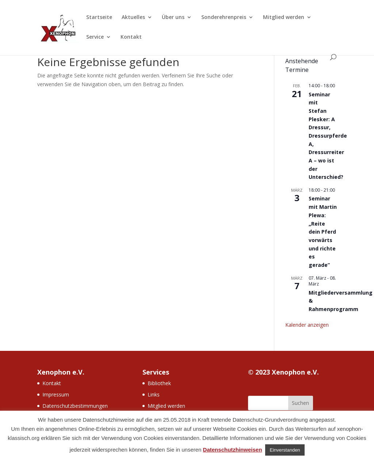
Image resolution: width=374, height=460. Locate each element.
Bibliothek (159, 383)
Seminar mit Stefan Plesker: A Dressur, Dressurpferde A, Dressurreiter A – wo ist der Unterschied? (328, 136)
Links (154, 394)
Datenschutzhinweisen (232, 449)
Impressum (55, 394)
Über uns (173, 17)
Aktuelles (133, 17)
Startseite (99, 17)
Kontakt (131, 37)
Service (95, 37)
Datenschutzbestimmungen (75, 405)
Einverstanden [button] (285, 450)
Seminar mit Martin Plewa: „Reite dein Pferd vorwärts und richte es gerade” (323, 231)
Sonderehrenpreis (223, 17)
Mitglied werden (283, 17)
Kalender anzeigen (307, 324)
